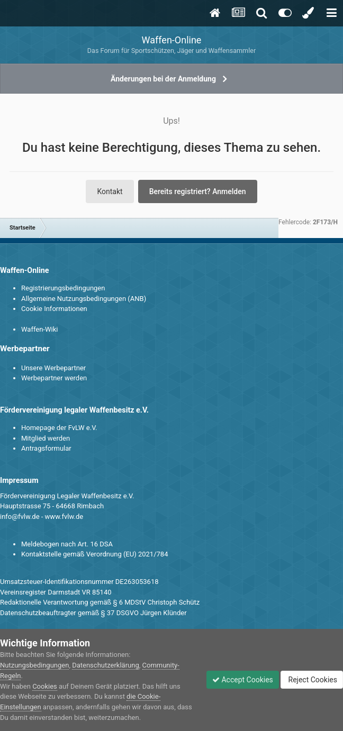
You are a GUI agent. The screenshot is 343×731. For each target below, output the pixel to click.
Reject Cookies (311, 679)
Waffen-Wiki (39, 329)
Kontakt (109, 191)
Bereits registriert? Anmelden (197, 191)
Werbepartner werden (54, 378)
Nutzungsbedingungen (34, 665)
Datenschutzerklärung (105, 665)
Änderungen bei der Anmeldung (163, 79)
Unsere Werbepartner (53, 368)
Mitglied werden (45, 438)
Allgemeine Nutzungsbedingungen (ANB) (83, 299)
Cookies (44, 686)
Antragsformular (46, 448)
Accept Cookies (242, 679)
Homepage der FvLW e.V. (59, 428)
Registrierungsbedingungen (63, 288)
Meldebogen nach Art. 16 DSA (67, 544)
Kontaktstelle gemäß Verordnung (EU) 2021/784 (94, 554)
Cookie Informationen (54, 309)
